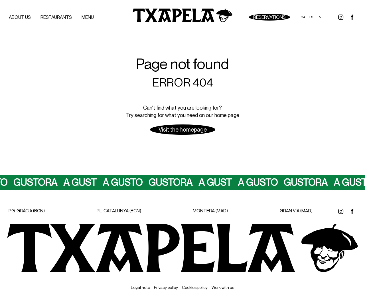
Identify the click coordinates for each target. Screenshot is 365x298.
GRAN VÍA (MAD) (296, 211)
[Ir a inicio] (182, 17)
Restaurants (56, 17)
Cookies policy (195, 287)
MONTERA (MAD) (210, 211)
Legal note (140, 287)
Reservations (269, 17)
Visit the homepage (183, 129)
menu (88, 17)
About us (20, 17)
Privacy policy (166, 287)
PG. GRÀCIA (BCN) (27, 211)
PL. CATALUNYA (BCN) (119, 211)
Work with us (223, 287)
